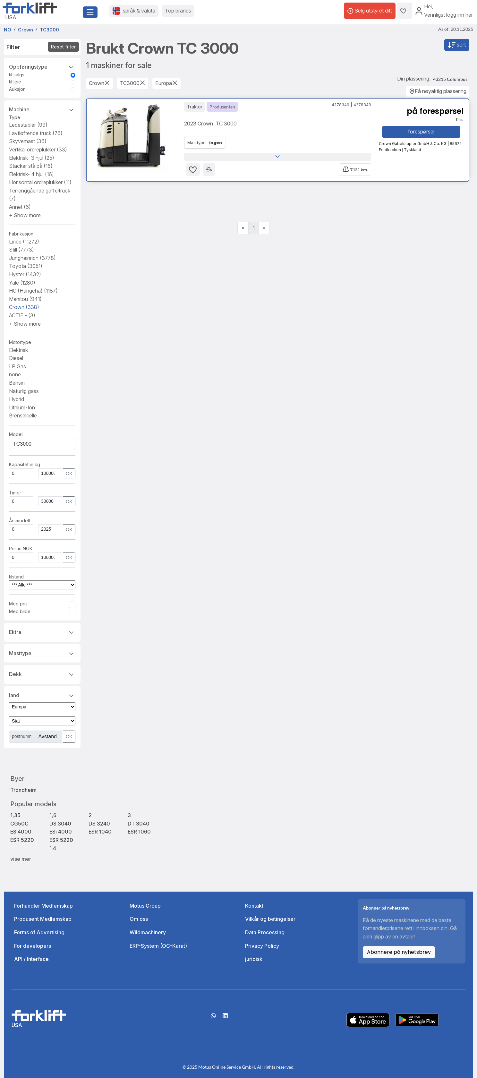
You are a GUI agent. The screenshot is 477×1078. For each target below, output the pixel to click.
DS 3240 (99, 823)
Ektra (42, 631)
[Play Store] (417, 1019)
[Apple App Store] (368, 1019)
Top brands (178, 10)
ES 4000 (20, 831)
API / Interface (31, 959)
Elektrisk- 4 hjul (31, 174)
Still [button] (21, 249)
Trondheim (23, 790)
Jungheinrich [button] (32, 258)
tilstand (16, 576)
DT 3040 (138, 823)
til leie (15, 81)
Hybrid (16, 399)
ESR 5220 (22, 840)
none (15, 374)
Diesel (16, 358)
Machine (42, 109)
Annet (20, 207)
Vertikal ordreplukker (38, 149)
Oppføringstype (42, 66)
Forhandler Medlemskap (43, 906)
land (42, 694)
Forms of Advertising (39, 932)
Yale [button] (22, 282)
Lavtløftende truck (36, 133)
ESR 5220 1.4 (61, 844)
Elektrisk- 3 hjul (31, 158)
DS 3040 (60, 823)
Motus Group (145, 906)
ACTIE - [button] (22, 315)
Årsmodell (19, 520)
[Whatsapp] (213, 1018)
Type (14, 117)
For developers (32, 946)
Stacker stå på (31, 166)
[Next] (264, 228)
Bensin (17, 383)
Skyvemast (28, 141)
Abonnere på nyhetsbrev (399, 952)
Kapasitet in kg (24, 464)
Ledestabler (28, 125)
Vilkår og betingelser (270, 919)
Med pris (18, 603)
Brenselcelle (23, 415)
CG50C (19, 823)
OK (69, 473)
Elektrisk (18, 350)
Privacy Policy (262, 946)
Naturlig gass (24, 391)
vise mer (20, 859)
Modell (16, 434)
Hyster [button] (25, 274)
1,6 (52, 815)
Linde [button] (24, 241)
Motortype (20, 342)
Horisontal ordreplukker (40, 182)
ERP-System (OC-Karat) (158, 946)
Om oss (139, 919)
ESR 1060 (139, 831)
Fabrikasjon (21, 233)
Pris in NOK (20, 548)
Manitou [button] (25, 299)
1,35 (15, 815)
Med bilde (19, 611)
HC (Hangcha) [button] (33, 290)
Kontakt (254, 906)
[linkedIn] (225, 1018)
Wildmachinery (148, 932)
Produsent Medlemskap (43, 919)
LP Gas (17, 366)
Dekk (42, 673)
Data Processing (265, 932)
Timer (15, 492)
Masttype (42, 652)
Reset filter (63, 46)
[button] (25, 215)
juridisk (253, 959)
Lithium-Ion (22, 407)
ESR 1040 (100, 831)
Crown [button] (24, 307)
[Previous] (243, 228)
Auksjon (17, 89)
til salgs (16, 74)
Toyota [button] (25, 266)
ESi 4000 (60, 831)
